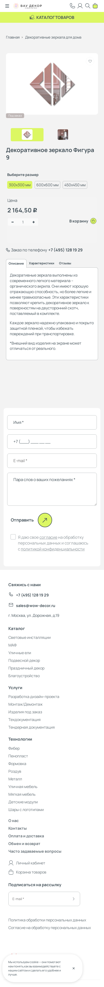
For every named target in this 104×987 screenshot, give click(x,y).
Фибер (14, 748)
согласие (48, 537)
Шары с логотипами (26, 809)
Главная (13, 37)
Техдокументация (24, 719)
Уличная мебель (23, 786)
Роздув (14, 771)
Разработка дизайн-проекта (33, 696)
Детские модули (23, 802)
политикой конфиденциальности (53, 549)
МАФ (12, 645)
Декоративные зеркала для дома (53, 37)
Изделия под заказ (25, 712)
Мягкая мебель (22, 794)
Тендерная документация (31, 727)
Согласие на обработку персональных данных (49, 928)
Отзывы (65, 263)
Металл (15, 779)
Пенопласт (18, 756)
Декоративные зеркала (31, 275)
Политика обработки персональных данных (47, 920)
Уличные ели (19, 653)
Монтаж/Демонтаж (25, 704)
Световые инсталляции (29, 637)
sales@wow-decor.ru (31, 605)
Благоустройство (24, 676)
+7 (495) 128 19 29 (65, 250)
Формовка (17, 764)
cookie (34, 962)
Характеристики (41, 263)
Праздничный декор (26, 668)
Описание (16, 263)
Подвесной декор (24, 660)
